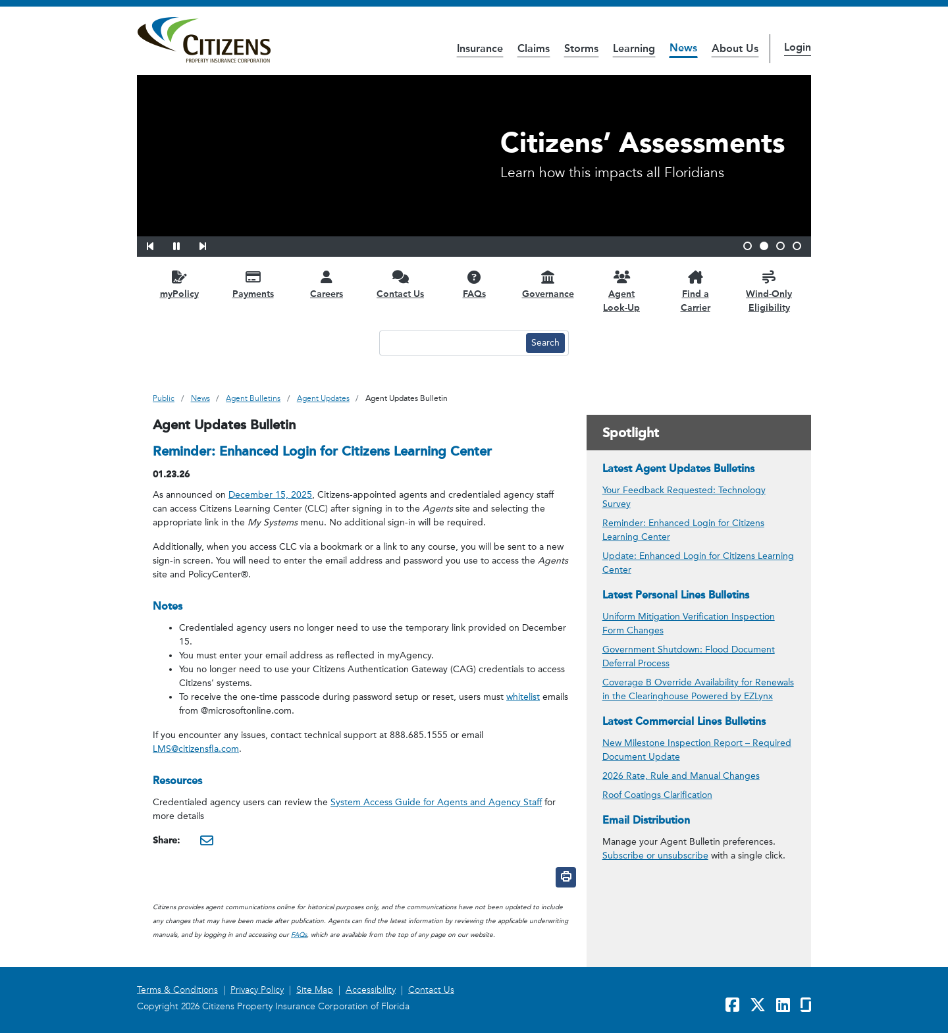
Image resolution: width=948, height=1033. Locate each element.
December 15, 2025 (270, 494)
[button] (159, 244)
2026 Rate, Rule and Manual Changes (681, 775)
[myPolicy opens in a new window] (179, 284)
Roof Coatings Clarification (657, 795)
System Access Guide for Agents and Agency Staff (436, 802)
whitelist (523, 696)
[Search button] (545, 343)
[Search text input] (451, 343)
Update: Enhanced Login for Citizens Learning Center (698, 562)
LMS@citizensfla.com (196, 749)
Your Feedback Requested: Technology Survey (684, 497)
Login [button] (797, 47)
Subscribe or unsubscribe (655, 855)
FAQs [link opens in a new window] (299, 935)
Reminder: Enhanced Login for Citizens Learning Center (683, 530)
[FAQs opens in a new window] (474, 284)
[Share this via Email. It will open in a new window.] (206, 840)
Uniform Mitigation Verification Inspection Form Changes (688, 623)
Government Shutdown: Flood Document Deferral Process (688, 656)
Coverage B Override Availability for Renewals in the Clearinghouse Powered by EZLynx (698, 689)
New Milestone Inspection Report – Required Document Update (696, 749)
